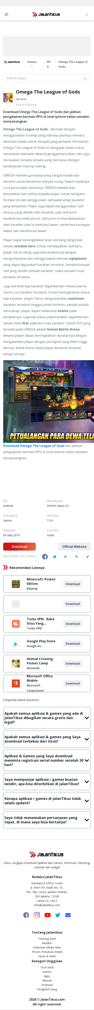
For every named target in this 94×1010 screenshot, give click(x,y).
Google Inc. (34, 646)
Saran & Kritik (47, 956)
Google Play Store (41, 641)
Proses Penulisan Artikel (47, 952)
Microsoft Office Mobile (40, 678)
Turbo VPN (34, 628)
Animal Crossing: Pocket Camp (40, 661)
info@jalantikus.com (47, 905)
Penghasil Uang (47, 989)
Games (47, 972)
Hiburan (47, 980)
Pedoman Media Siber (47, 947)
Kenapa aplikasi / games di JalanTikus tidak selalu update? (47, 800)
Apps (47, 976)
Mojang (32, 588)
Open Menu (7, 14)
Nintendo (33, 668)
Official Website (74, 546)
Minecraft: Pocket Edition (41, 581)
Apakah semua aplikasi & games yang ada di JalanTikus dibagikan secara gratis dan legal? (47, 717)
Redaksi (47, 943)
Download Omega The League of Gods (33, 446)
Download (19, 546)
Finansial (47, 985)
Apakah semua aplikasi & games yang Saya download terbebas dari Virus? (47, 739)
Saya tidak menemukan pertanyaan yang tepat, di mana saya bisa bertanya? (47, 819)
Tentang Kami (47, 939)
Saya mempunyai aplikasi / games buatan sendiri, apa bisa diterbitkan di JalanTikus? (47, 781)
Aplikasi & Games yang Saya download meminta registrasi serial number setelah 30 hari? (47, 760)
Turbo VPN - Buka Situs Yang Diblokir (40, 621)
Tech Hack (47, 967)
